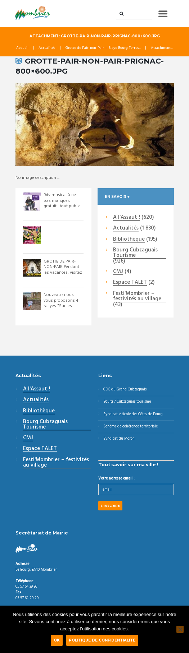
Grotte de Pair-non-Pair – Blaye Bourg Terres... (103, 48)
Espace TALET (130, 283)
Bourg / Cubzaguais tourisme (127, 402)
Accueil (22, 48)
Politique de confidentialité (102, 640)
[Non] (180, 629)
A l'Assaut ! (126, 218)
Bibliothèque (129, 239)
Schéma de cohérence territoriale (130, 426)
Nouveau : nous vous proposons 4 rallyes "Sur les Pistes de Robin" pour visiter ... (61, 306)
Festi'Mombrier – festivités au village (137, 296)
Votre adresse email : (116, 479)
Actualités (47, 48)
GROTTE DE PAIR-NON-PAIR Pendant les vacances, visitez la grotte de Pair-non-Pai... (63, 272)
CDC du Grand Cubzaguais (125, 389)
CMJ (118, 272)
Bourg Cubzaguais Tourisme (135, 253)
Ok (57, 640)
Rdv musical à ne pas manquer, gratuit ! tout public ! (63, 200)
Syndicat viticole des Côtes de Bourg (133, 414)
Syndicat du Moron (119, 439)
